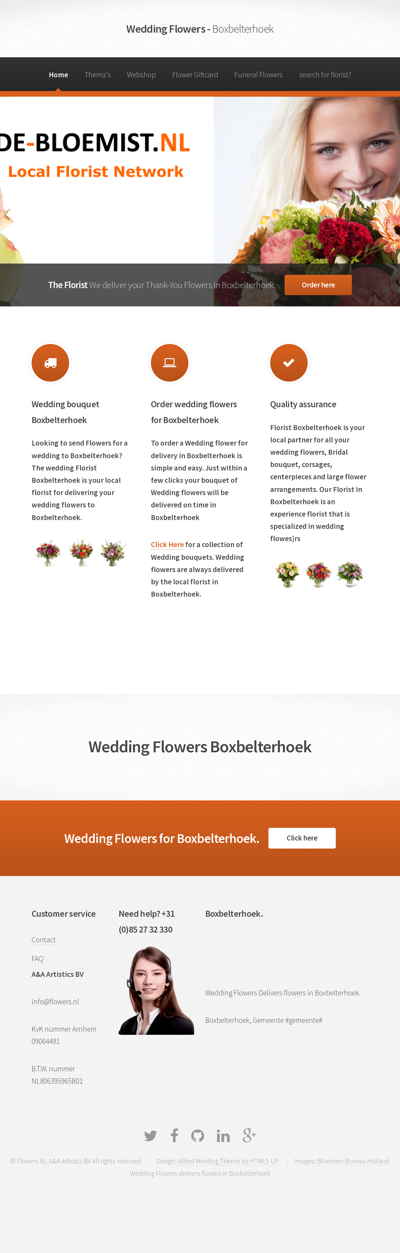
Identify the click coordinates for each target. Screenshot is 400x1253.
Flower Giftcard (195, 74)
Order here (318, 285)
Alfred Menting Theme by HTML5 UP (228, 1161)
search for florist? (325, 74)
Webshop (141, 74)
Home (58, 74)
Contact (44, 939)
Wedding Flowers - (200, 29)
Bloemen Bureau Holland (353, 1161)
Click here (302, 838)
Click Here (167, 544)
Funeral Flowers (258, 74)
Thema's (98, 74)
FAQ (38, 958)
